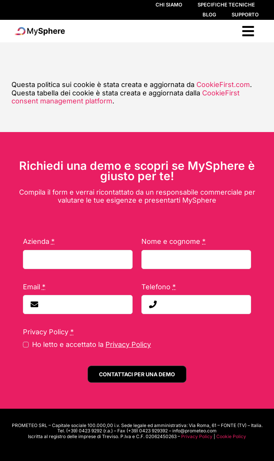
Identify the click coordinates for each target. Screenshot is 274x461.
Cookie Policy (231, 436)
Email (34, 287)
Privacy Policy (128, 344)
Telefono (158, 287)
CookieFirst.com (223, 85)
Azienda (39, 241)
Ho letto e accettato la (91, 344)
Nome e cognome (173, 241)
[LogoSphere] (39, 28)
